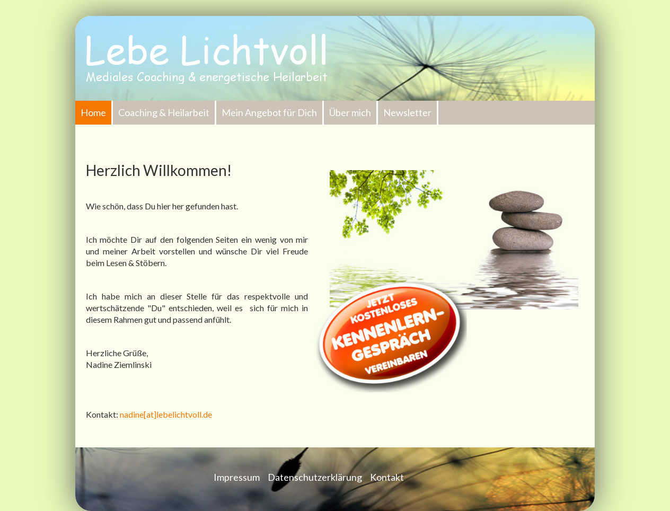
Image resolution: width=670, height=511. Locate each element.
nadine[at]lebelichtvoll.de (166, 414)
